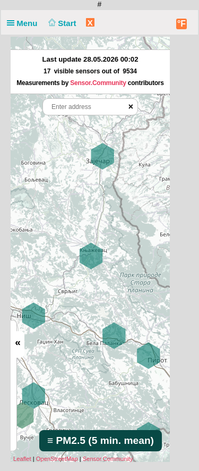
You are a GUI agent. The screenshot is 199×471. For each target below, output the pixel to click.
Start (61, 23)
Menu (24, 23)
